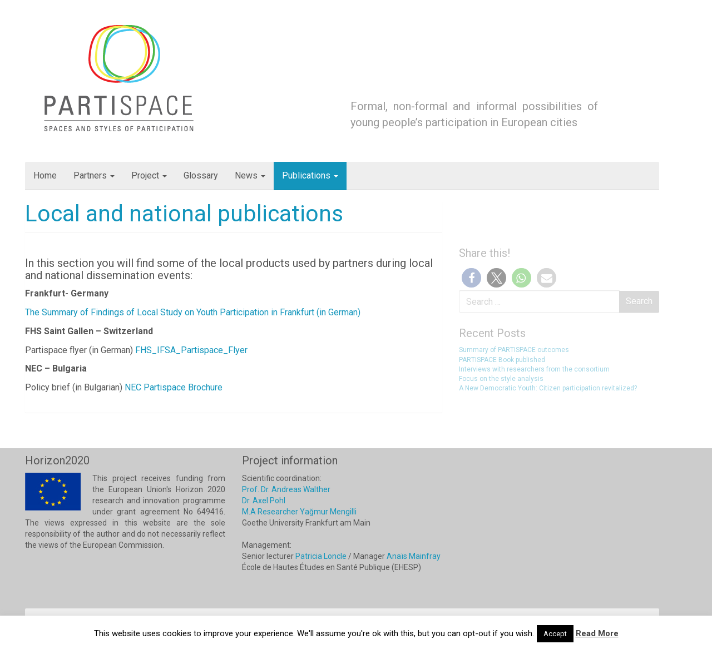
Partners (94, 175)
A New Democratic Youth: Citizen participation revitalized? (548, 388)
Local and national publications (184, 213)
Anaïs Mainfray (414, 556)
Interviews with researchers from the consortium (534, 369)
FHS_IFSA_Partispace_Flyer (191, 350)
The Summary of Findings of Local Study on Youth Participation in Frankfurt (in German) (192, 312)
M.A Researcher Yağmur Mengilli (299, 511)
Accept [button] (555, 634)
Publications (310, 175)
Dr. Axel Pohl (263, 500)
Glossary (201, 175)
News (250, 175)
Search (639, 301)
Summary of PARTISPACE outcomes (514, 350)
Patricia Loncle (321, 556)
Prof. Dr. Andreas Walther (286, 489)
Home (45, 175)
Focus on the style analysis (501, 379)
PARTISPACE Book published (502, 360)
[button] (471, 278)
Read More (597, 633)
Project (149, 175)
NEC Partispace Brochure (173, 387)
